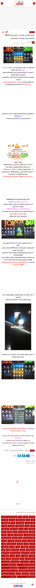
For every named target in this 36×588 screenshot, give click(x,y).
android (20, 543)
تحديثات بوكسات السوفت (28, 564)
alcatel (26, 543)
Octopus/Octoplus (30, 534)
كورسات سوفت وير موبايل (8, 573)
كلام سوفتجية (25, 573)
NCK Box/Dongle (23, 531)
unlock (8, 558)
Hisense (12, 526)
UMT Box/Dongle (6, 537)
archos (32, 546)
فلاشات (32, 573)
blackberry (25, 546)
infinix (8, 549)
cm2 (18, 546)
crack (12, 546)
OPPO (3, 531)
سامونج (32, 32)
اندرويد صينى (25, 561)
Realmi (11, 534)
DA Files (12, 520)
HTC (33, 526)
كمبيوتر (18, 573)
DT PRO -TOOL (30, 523)
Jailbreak (32, 528)
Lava (21, 528)
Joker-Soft (13, 583)
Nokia (9, 531)
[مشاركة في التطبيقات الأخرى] (15, 456)
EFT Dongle (20, 523)
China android (20, 520)
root (13, 555)
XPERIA (18, 540)
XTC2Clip (11, 540)
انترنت (32, 561)
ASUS (25, 517)
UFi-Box (15, 537)
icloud (23, 549)
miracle (25, 555)
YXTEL (32, 543)
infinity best (16, 549)
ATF (21, 517)
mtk (19, 555)
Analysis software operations (10, 517)
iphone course (25, 552)
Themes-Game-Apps (29, 537)
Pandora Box (19, 534)
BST (33, 520)
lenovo (32, 555)
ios (3, 549)
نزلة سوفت (13, 576)
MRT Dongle (14, 528)
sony (22, 558)
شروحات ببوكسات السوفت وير (27, 570)
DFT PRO (5, 520)
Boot (28, 520)
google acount (30, 549)
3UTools (32, 517)
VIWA (24, 540)
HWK (27, 526)
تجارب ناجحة (6, 561)
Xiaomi (4, 540)
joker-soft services (15, 552)
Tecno (4, 534)
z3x (3, 558)
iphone (32, 552)
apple (4, 543)
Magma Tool (6, 528)
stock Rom (15, 558)
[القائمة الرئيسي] (34, 3)
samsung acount (30, 558)
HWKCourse (20, 526)
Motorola (32, 531)
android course (11, 543)
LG (26, 528)
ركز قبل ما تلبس (13, 567)
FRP (13, 523)
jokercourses (5, 552)
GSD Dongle (6, 523)
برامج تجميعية (15, 561)
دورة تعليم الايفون (11, 564)
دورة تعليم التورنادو (30, 567)
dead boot (5, 546)
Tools (20, 537)
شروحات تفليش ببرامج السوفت (16, 450)
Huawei (5, 526)
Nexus (15, 531)
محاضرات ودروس (30, 576)
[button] (28, 456)
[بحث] (2, 3)
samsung (6, 450)
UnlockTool (31, 540)
